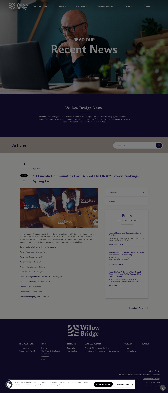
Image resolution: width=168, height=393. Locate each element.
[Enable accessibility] (163, 388)
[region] (72, 384)
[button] (9, 384)
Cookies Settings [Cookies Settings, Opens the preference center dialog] (123, 384)
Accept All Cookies (103, 384)
